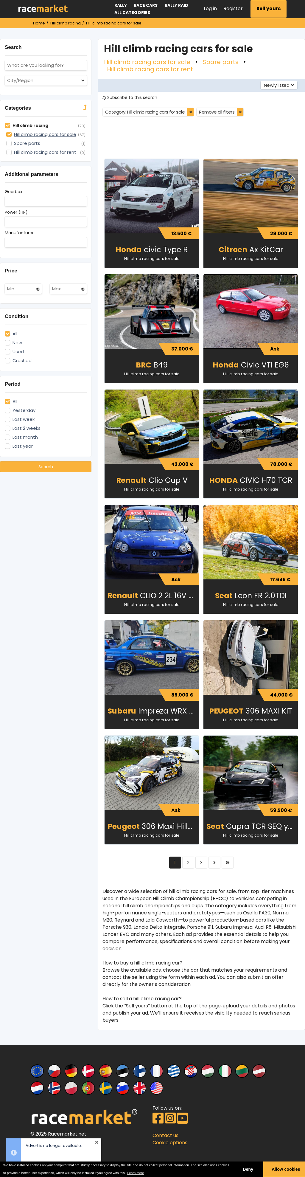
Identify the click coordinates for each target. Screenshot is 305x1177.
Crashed (22, 360)
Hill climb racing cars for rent (150, 69)
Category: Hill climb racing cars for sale (145, 112)
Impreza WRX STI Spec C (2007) (153, 711)
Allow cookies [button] (286, 1169)
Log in (210, 8)
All (15, 333)
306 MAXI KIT (250, 711)
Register (233, 8)
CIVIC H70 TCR (250, 480)
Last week (24, 419)
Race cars (146, 5)
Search (45, 467)
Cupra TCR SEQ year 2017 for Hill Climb (252, 826)
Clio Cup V (152, 480)
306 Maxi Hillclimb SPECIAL (153, 826)
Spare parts (221, 62)
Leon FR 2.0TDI (251, 595)
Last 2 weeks (27, 428)
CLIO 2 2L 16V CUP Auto (153, 595)
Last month (25, 437)
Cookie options (169, 1142)
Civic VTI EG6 (251, 365)
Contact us (165, 1135)
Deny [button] (248, 1169)
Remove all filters (216, 112)
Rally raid (176, 5)
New (17, 342)
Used (18, 351)
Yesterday (24, 410)
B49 (152, 365)
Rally (120, 5)
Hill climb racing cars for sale (147, 62)
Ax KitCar (251, 249)
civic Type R (152, 249)
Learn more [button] (135, 1173)
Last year (23, 446)
